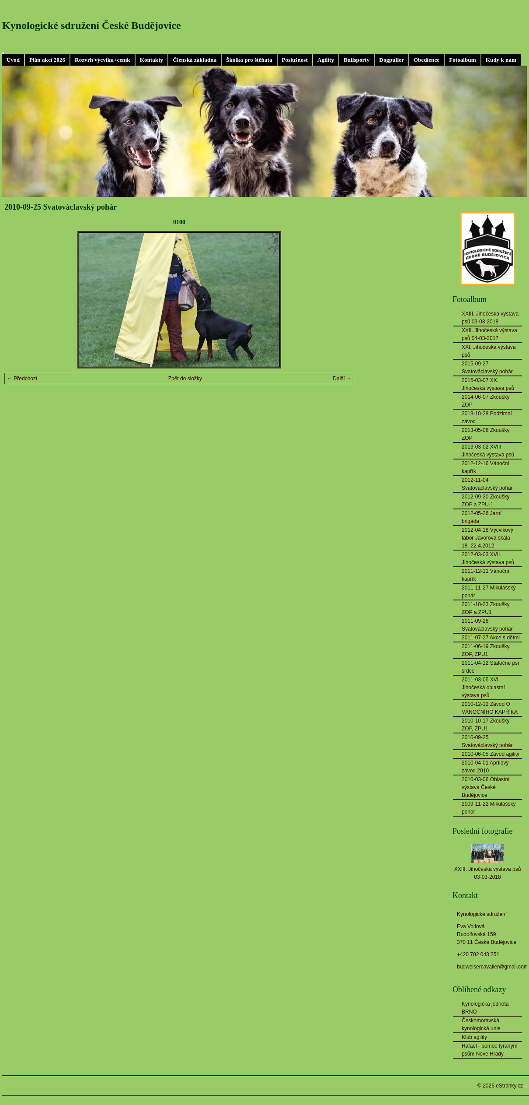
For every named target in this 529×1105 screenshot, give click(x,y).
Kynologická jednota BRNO (485, 1008)
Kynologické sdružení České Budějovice (91, 25)
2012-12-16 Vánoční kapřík (485, 467)
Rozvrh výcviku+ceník (102, 59)
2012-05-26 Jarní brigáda (481, 517)
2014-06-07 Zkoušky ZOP (485, 401)
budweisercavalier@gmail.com (492, 967)
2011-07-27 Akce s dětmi (491, 638)
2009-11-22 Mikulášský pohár (488, 808)
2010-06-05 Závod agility (490, 754)
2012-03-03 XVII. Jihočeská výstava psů (488, 558)
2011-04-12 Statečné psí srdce (490, 667)
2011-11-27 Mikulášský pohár (488, 592)
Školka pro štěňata (249, 59)
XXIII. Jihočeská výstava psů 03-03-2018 (490, 318)
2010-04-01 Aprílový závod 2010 (485, 767)
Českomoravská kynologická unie (481, 1024)
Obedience (426, 59)
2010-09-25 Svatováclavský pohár (487, 741)
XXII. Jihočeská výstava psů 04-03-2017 (489, 334)
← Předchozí (22, 378)
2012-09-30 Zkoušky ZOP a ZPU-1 (485, 501)
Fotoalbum (462, 59)
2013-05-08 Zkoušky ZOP (485, 434)
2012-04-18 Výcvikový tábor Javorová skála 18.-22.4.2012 (487, 538)
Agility (325, 59)
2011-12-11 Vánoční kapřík (485, 575)
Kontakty (152, 59)
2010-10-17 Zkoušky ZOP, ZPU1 (485, 725)
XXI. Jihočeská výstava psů (488, 351)
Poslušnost (295, 59)
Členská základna (194, 59)
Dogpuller (391, 59)
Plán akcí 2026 (47, 59)
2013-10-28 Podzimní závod (487, 417)
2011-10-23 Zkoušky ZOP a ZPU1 (485, 608)
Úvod (13, 59)
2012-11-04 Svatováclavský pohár (487, 484)
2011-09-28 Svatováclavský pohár (487, 625)
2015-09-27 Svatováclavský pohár (487, 368)
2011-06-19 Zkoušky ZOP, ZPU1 (485, 650)
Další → (342, 378)
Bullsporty (356, 59)
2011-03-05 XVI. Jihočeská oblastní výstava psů (483, 687)
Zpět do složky (185, 378)
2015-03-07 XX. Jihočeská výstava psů (488, 384)
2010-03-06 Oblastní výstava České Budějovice (485, 787)
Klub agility (474, 1037)
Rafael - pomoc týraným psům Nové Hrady (489, 1050)
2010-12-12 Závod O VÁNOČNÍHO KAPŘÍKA (490, 708)
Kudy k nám (501, 59)
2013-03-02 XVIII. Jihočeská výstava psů (488, 451)
